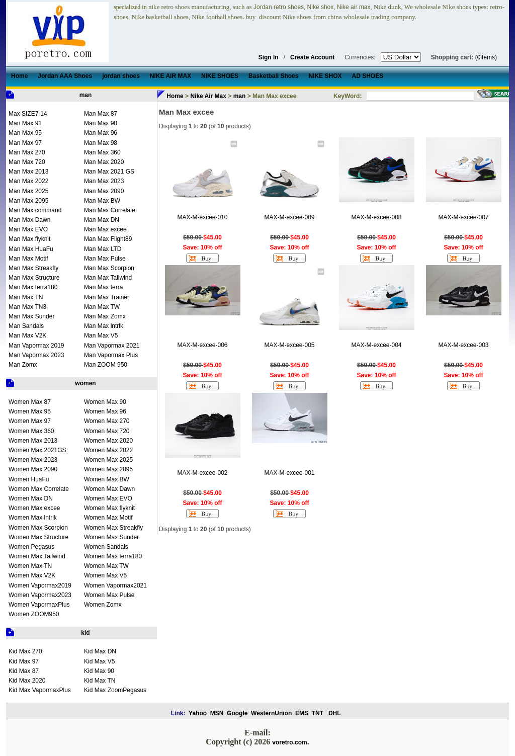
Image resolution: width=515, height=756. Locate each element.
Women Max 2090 (33, 469)
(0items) (486, 57)
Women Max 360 (31, 431)
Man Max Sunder (31, 316)
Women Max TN (30, 565)
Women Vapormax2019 (40, 585)
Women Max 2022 (108, 450)
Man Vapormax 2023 (36, 355)
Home (174, 96)
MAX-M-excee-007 (463, 217)
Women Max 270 (107, 421)
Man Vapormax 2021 (112, 345)
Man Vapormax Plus (111, 355)
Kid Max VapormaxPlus (40, 690)
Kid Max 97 (24, 661)
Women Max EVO (108, 498)
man (85, 95)
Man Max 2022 (28, 181)
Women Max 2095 (108, 469)
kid (85, 632)
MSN (217, 713)
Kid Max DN (100, 651)
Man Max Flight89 (108, 238)
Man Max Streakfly (33, 268)
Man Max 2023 (104, 181)
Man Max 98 (100, 142)
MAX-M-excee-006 (202, 345)
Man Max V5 (101, 335)
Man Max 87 (100, 113)
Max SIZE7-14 (28, 113)
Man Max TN (26, 297)
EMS (301, 713)
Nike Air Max (208, 96)
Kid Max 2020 (27, 680)
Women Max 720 (107, 431)
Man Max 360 (102, 152)
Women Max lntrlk (33, 517)
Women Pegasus (31, 546)
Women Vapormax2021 (115, 585)
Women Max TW (106, 565)
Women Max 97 (30, 421)
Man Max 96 (100, 132)
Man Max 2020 (104, 161)
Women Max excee (34, 508)
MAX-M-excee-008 (376, 217)
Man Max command (35, 210)
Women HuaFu (29, 479)
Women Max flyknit (109, 508)
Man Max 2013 (28, 171)
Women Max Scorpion (38, 527)
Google (237, 713)
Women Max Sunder (111, 537)
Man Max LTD (102, 249)
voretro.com (289, 742)
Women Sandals (106, 546)
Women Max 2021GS (37, 450)
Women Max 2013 (33, 440)
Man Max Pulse (105, 258)
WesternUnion (271, 713)
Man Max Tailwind (108, 277)
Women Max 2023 (33, 459)
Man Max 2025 (28, 191)
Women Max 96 (105, 411)
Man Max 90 (100, 123)
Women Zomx (102, 604)
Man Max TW (102, 306)
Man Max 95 (25, 132)
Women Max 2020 (108, 440)
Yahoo (198, 713)
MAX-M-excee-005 (289, 345)
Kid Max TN (99, 680)
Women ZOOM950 (34, 614)
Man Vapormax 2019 (36, 345)
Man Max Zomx (105, 316)
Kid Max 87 (24, 671)
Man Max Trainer (106, 297)
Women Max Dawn (109, 488)
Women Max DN (31, 498)
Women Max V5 (105, 575)
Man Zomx (23, 364)
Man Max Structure (34, 277)
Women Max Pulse (109, 595)
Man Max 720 (27, 161)
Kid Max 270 (25, 651)
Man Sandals (26, 325)
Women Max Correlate (39, 488)
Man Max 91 (25, 123)
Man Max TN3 (27, 306)
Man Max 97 (25, 142)
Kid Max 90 (99, 671)
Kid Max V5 (99, 661)
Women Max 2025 (108, 459)
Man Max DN (101, 219)
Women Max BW (106, 479)
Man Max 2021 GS (109, 171)
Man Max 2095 (28, 200)
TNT (317, 713)
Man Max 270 (27, 152)
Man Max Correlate (109, 210)
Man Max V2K (27, 335)
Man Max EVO (28, 229)
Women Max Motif (108, 517)
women (85, 383)
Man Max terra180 (33, 287)
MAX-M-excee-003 (463, 345)
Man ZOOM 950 (105, 364)
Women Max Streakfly (113, 527)
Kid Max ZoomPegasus (115, 690)
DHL (334, 713)
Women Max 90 (105, 401)
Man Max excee (105, 229)
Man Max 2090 (104, 191)
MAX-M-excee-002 (202, 472)
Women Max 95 (30, 411)
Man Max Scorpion (109, 268)
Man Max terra (103, 287)
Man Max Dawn (29, 219)
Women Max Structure (38, 537)
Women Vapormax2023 (40, 595)
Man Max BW (102, 200)
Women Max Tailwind (37, 556)
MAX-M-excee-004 (376, 345)
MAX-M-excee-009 (289, 217)
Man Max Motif (28, 258)
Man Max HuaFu (31, 249)
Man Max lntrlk (103, 325)
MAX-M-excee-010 (202, 217)
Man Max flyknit (29, 238)
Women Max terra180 (113, 556)
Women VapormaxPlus (39, 604)
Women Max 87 (30, 401)
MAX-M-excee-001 (289, 472)
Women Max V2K (32, 575)
